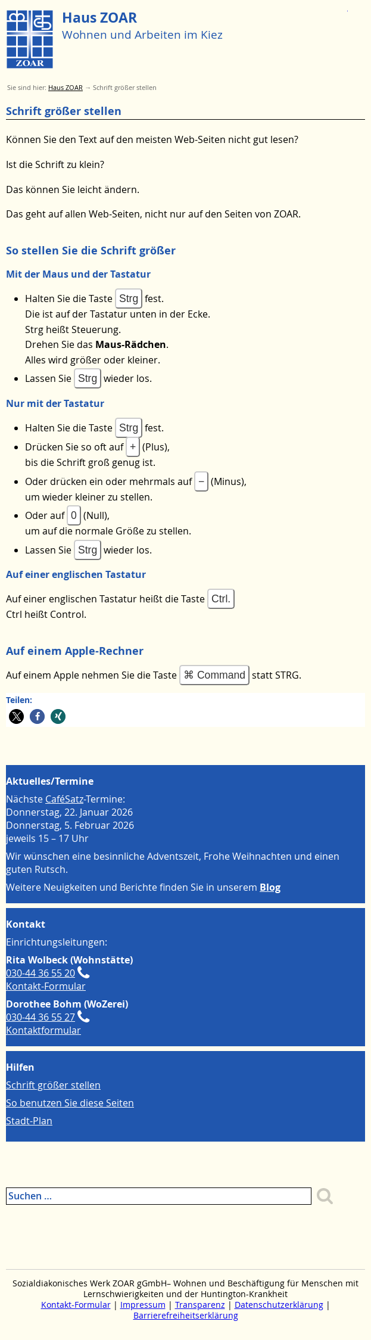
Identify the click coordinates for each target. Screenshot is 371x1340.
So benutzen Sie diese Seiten (70, 1102)
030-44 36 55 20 (40, 973)
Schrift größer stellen (53, 1085)
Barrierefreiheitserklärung (185, 1315)
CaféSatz (64, 799)
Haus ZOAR (99, 17)
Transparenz (200, 1304)
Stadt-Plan (29, 1120)
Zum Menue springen (347, 6)
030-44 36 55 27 (40, 1017)
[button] (16, 716)
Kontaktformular (43, 1030)
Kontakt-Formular (46, 986)
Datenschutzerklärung (279, 1304)
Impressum (143, 1304)
